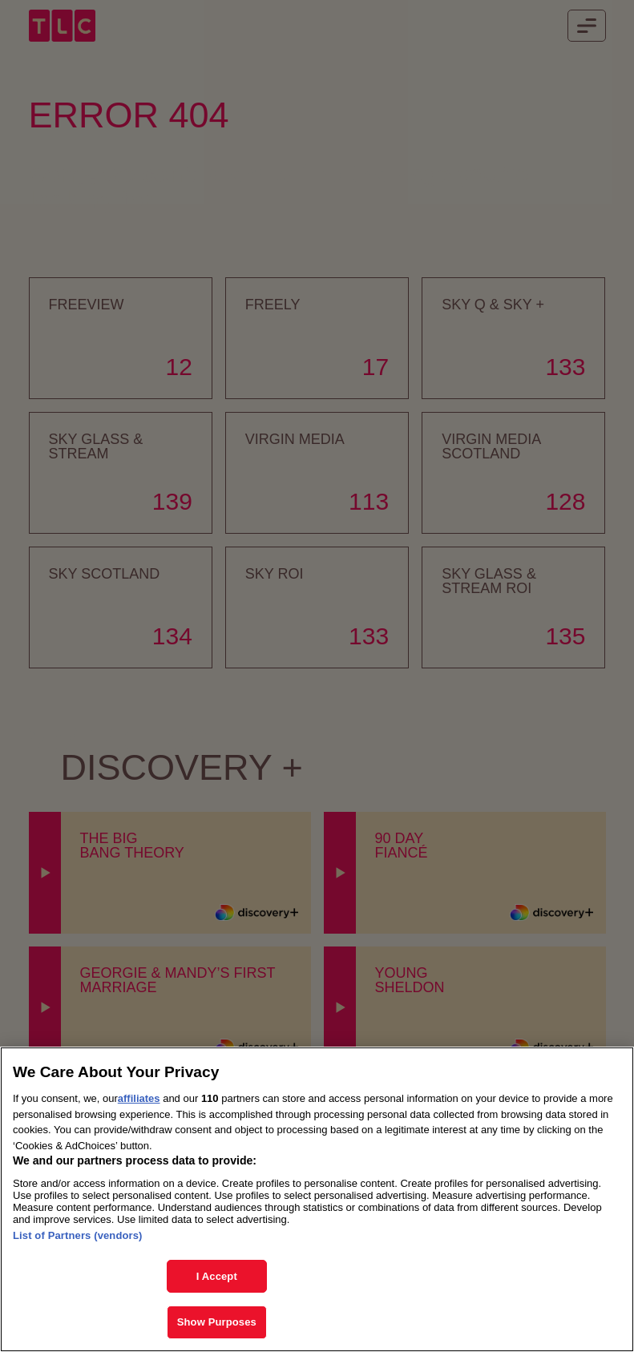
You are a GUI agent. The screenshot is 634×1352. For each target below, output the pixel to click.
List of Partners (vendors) (78, 1238)
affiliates (139, 1101)
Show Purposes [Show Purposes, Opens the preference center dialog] (216, 1324)
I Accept (216, 1279)
